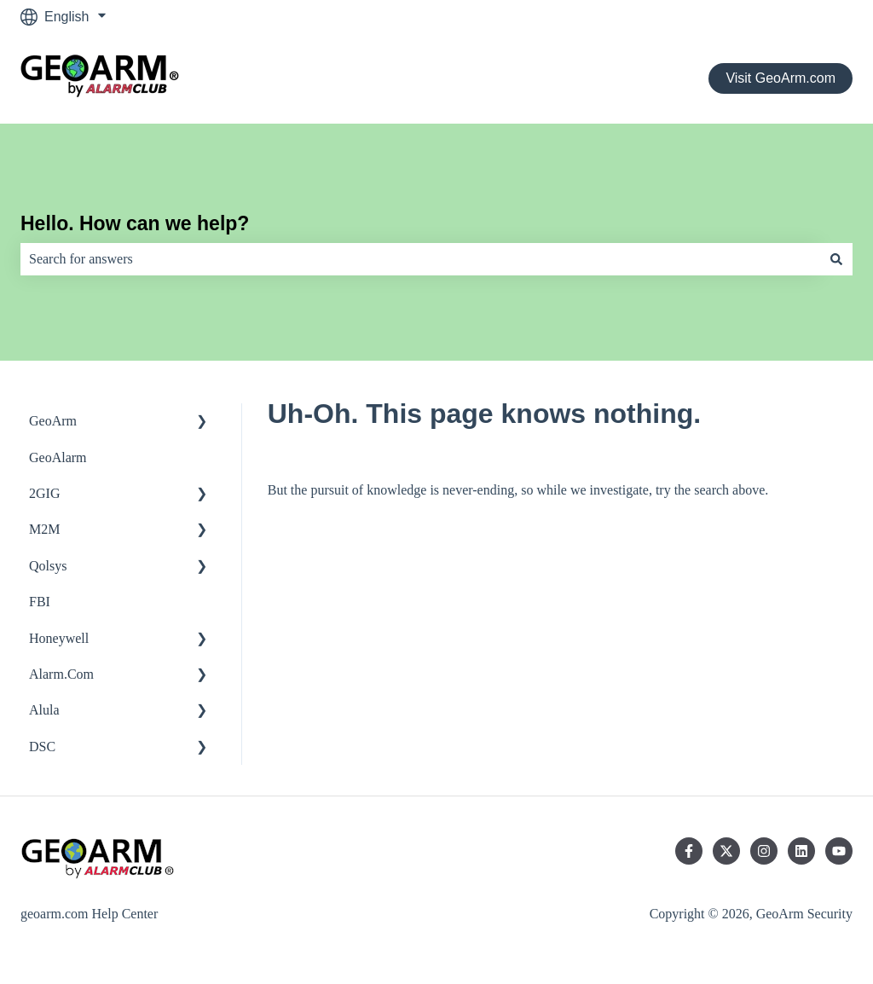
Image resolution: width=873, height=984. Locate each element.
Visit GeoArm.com (780, 78)
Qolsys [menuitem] (47, 566)
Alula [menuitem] (44, 710)
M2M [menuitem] (44, 529)
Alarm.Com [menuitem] (61, 674)
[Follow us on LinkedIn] (801, 851)
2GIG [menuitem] (44, 493)
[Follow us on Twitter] (726, 851)
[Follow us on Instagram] (764, 851)
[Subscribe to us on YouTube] (839, 851)
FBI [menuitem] (39, 601)
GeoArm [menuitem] (53, 421)
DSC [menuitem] (42, 746)
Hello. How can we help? (134, 223)
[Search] (836, 259)
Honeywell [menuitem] (59, 638)
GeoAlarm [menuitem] (58, 457)
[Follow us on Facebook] (688, 851)
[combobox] (420, 259)
